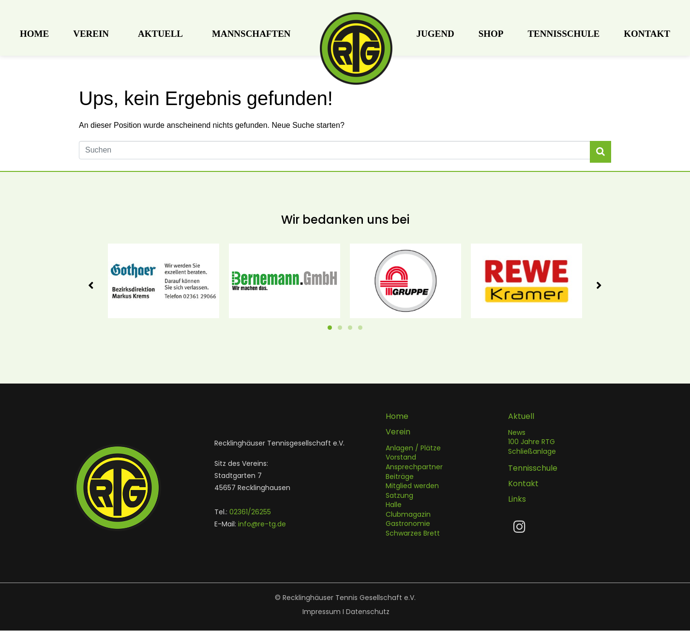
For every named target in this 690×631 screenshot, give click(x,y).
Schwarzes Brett (413, 534)
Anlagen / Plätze (413, 448)
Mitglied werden (412, 486)
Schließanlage (532, 452)
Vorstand (401, 457)
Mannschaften (251, 34)
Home (34, 34)
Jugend (435, 34)
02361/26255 (250, 512)
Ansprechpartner (414, 467)
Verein (91, 34)
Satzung (399, 496)
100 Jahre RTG (531, 442)
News (516, 433)
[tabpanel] (163, 281)
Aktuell (160, 34)
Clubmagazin (408, 515)
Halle (394, 505)
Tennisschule (563, 34)
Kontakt (647, 34)
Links (517, 499)
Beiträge (400, 477)
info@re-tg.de (262, 524)
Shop (491, 34)
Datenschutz (368, 612)
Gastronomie (408, 524)
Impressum (321, 612)
